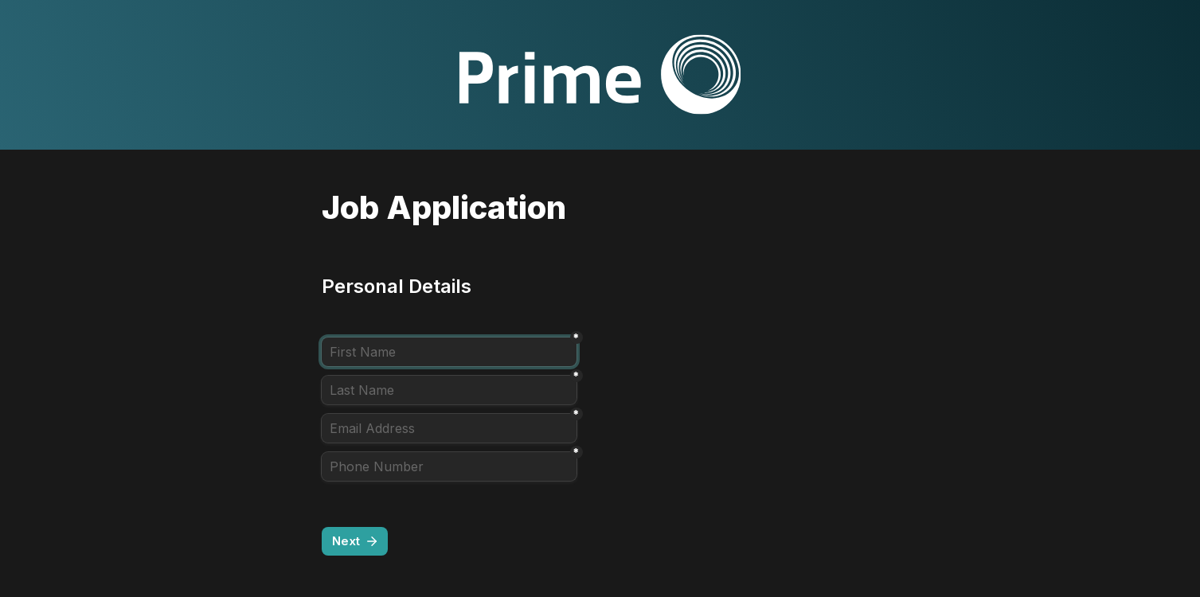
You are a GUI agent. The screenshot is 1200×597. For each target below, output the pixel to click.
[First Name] (449, 352)
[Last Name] (449, 390)
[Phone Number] (449, 466)
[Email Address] (449, 428)
